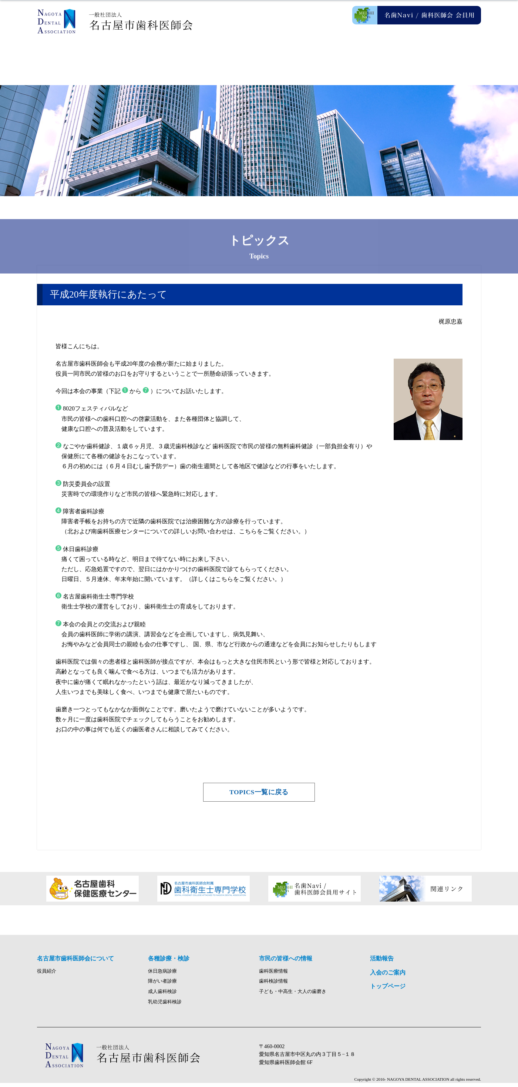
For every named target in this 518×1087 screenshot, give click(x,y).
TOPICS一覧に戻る (259, 792)
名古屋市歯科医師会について (148, 55)
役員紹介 (46, 975)
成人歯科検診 (162, 995)
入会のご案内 (444, 55)
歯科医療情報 (273, 975)
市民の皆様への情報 (296, 55)
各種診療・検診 (222, 55)
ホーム (74, 55)
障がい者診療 (162, 985)
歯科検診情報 (273, 985)
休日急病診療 (162, 975)
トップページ (388, 990)
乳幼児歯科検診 (165, 1006)
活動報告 (370, 55)
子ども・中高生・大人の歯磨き (292, 995)
